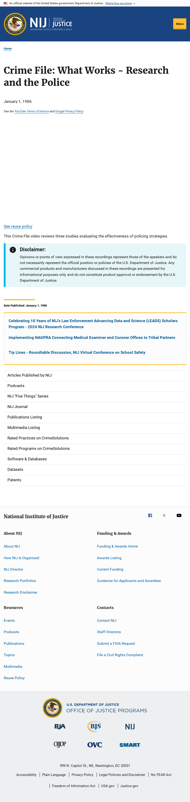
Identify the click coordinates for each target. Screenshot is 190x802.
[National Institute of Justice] (130, 730)
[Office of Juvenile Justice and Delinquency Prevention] (60, 749)
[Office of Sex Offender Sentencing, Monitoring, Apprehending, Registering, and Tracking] (130, 748)
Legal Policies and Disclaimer (122, 775)
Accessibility (26, 775)
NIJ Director (13, 569)
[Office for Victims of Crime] (94, 748)
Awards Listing (109, 557)
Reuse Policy (14, 678)
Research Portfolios (20, 580)
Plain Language (54, 775)
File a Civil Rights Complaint (120, 655)
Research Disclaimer (20, 592)
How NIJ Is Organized (21, 557)
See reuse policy (18, 226)
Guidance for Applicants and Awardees (129, 580)
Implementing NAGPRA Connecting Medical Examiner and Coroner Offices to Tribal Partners (92, 337)
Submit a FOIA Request (116, 643)
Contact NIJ (106, 620)
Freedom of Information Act (73, 786)
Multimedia (13, 666)
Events (9, 620)
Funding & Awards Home (117, 546)
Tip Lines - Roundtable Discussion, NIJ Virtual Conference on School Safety (77, 352)
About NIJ (12, 546)
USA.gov (107, 786)
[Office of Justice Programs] (15, 24)
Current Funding (110, 569)
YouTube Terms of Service (31, 111)
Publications (14, 643)
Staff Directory (109, 632)
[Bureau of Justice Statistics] (95, 733)
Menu (179, 24)
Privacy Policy (82, 775)
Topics (9, 655)
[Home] (51, 24)
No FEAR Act (161, 775)
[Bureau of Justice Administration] (60, 730)
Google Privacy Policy (69, 111)
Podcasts (11, 632)
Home (8, 48)
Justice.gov (129, 786)
